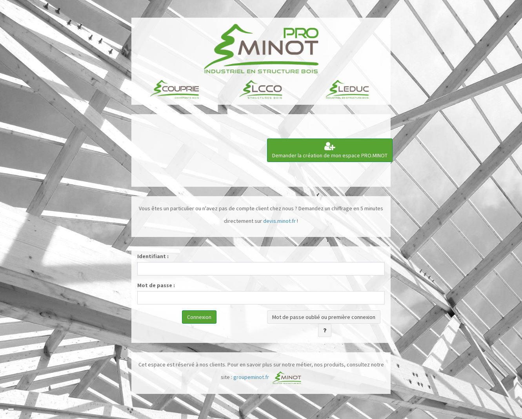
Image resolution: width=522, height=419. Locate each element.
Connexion (199, 317)
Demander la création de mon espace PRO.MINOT (329, 150)
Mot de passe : (156, 285)
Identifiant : (153, 256)
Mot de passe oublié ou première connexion (323, 317)
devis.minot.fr (279, 220)
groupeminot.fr (251, 377)
